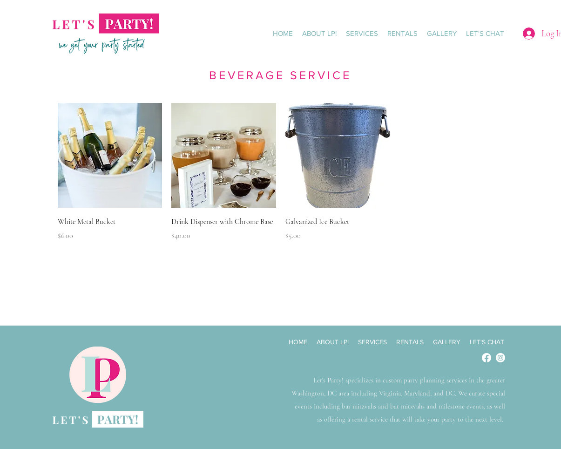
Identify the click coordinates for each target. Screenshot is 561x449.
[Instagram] (500, 357)
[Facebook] (486, 357)
